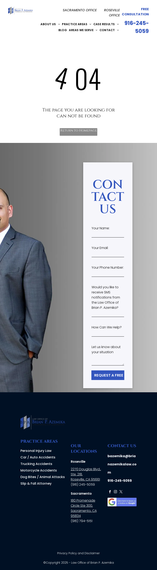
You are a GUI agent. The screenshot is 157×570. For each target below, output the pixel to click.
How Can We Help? (107, 327)
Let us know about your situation (106, 349)
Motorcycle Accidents (38, 470)
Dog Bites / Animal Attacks (42, 477)
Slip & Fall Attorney (36, 483)
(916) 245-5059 (83, 484)
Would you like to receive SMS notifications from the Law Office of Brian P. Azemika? (106, 297)
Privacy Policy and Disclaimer (78, 553)
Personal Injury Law (36, 450)
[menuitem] (50, 24)
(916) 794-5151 (81, 521)
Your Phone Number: (108, 267)
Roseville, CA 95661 (85, 479)
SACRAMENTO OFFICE (80, 10)
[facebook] (110, 492)
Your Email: (100, 247)
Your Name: (101, 228)
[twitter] (121, 492)
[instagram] (115, 492)
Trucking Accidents (36, 463)
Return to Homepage (78, 130)
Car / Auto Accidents (37, 457)
